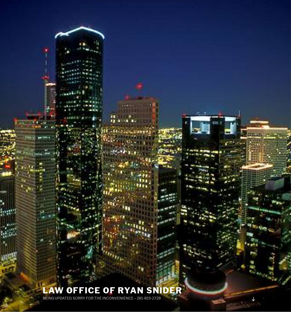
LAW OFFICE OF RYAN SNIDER (112, 290)
